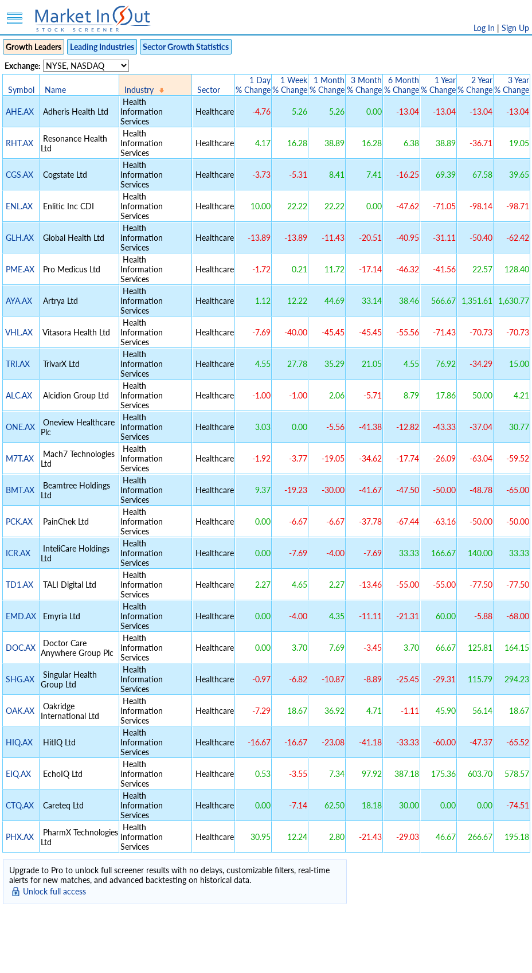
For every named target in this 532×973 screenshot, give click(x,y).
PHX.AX (20, 837)
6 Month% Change (401, 85)
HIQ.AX (19, 742)
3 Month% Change (364, 85)
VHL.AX (19, 332)
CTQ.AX (20, 805)
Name (55, 90)
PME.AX (20, 269)
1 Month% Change (327, 85)
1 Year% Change (438, 85)
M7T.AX (20, 458)
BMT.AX (20, 490)
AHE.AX (20, 111)
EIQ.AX (18, 774)
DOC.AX (21, 647)
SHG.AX (20, 679)
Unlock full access (54, 891)
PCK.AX (19, 521)
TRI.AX (18, 364)
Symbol (21, 90)
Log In (484, 28)
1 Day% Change (253, 85)
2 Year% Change (474, 85)
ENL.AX (19, 206)
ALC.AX (19, 395)
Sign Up (515, 28)
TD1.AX (19, 584)
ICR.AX (18, 553)
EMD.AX (21, 616)
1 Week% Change (289, 85)
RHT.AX (19, 143)
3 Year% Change (511, 85)
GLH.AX (20, 238)
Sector (208, 90)
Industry (139, 90)
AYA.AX (19, 301)
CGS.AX (19, 174)
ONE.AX (20, 427)
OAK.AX (20, 711)
